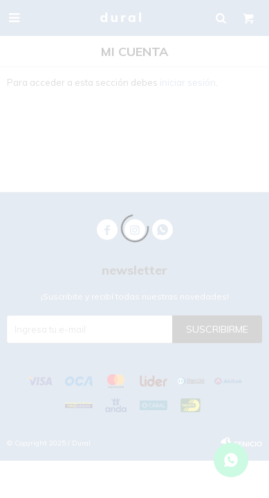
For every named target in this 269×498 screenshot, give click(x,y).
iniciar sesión (188, 82)
